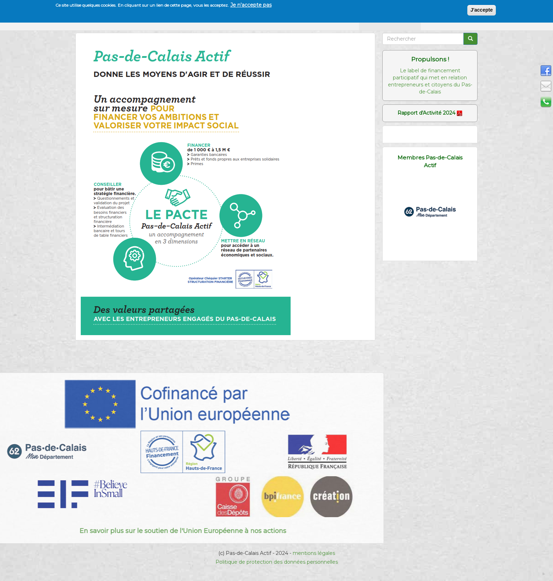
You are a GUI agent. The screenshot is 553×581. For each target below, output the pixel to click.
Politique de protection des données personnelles (276, 562)
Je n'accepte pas (251, 4)
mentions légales (314, 553)
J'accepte (481, 9)
